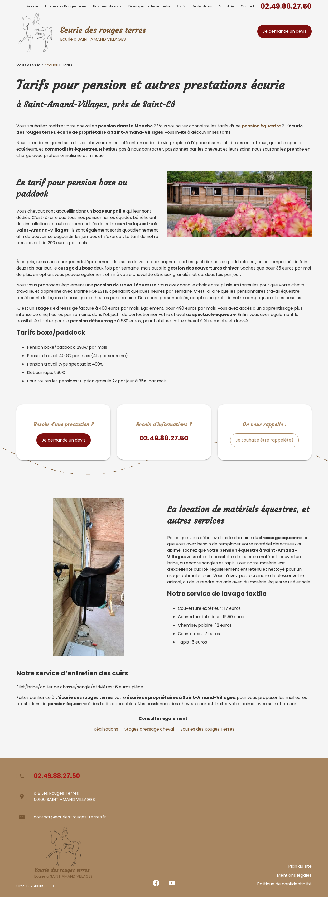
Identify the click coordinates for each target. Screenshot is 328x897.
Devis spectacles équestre (149, 6)
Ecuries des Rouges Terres (66, 6)
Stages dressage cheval (149, 729)
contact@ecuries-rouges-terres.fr (70, 817)
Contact (247, 6)
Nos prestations (105, 6)
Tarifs (181, 6)
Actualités (226, 6)
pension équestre (261, 126)
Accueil (33, 6)
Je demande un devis (284, 31)
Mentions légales (294, 879)
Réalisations (202, 6)
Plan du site (300, 873)
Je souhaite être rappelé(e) (264, 440)
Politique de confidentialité (284, 885)
